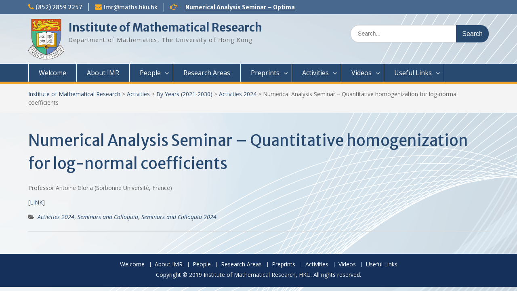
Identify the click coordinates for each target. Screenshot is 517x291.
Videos (361, 72)
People (150, 72)
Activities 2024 (237, 94)
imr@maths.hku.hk (131, 7)
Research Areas (206, 72)
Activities (315, 72)
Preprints (265, 72)
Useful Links (413, 72)
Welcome (52, 72)
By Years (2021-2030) (184, 94)
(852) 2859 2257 (59, 7)
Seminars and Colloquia (108, 217)
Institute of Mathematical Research (165, 27)
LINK (36, 202)
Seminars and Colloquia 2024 (178, 217)
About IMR (103, 72)
